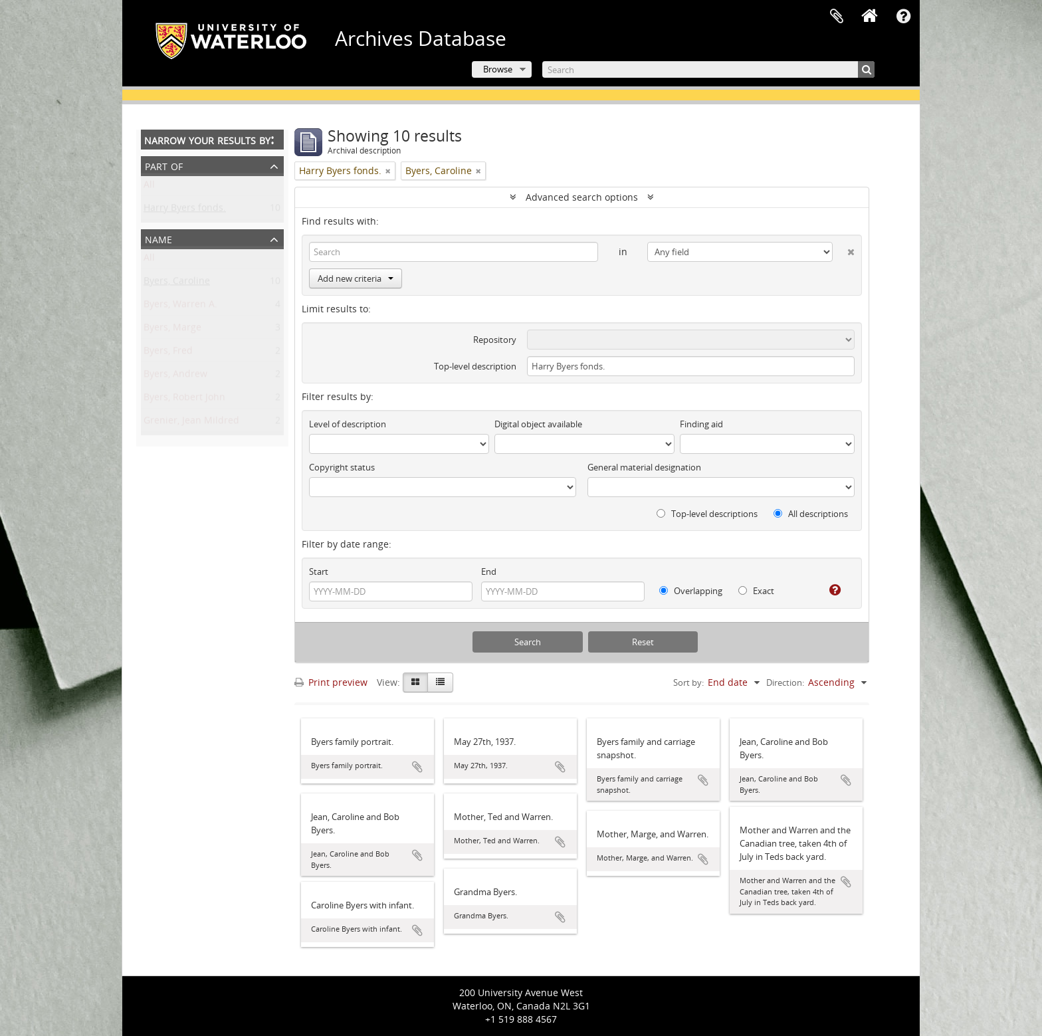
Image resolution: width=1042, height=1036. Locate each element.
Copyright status (342, 467)
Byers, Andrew (175, 376)
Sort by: (688, 682)
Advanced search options (582, 197)
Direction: (785, 682)
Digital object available (538, 424)
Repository (494, 340)
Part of (164, 165)
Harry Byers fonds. (185, 210)
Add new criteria (355, 278)
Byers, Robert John (184, 399)
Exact (756, 591)
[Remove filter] (388, 170)
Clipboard (836, 16)
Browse (497, 69)
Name (158, 238)
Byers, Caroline (177, 283)
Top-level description (475, 366)
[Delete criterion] (844, 249)
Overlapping (690, 591)
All (149, 187)
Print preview (330, 682)
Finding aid (701, 424)
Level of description (347, 424)
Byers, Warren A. (180, 306)
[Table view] (440, 682)
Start (318, 571)
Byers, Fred (168, 353)
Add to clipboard (417, 767)
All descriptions (811, 514)
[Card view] (415, 682)
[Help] (830, 590)
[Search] (708, 69)
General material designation (644, 467)
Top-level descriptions (707, 514)
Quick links (903, 16)
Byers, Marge (172, 330)
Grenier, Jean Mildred (191, 423)
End (488, 571)
